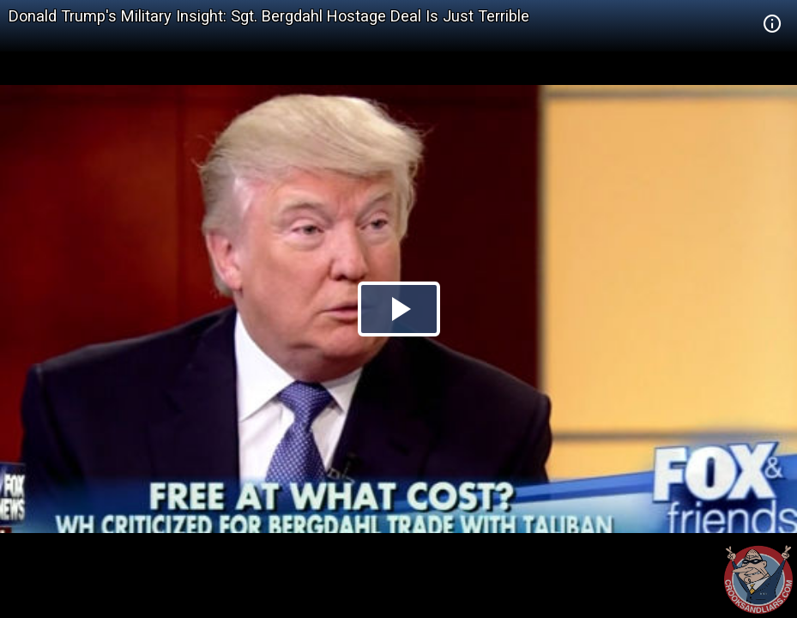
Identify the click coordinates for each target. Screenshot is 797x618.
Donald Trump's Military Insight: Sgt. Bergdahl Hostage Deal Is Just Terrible (269, 16)
